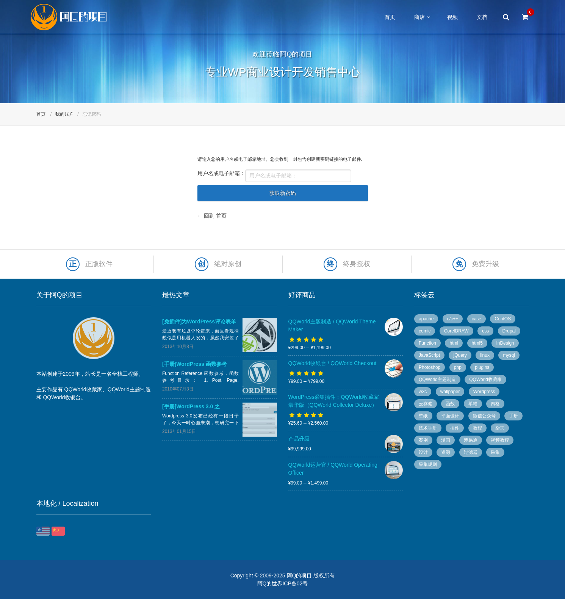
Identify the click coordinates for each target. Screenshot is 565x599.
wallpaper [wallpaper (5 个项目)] (450, 391)
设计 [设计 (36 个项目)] (423, 452)
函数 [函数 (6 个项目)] (450, 403)
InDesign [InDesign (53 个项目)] (505, 343)
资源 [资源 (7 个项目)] (445, 452)
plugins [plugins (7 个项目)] (482, 367)
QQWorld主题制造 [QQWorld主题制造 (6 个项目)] (437, 379)
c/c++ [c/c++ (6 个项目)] (452, 318)
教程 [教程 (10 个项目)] (477, 428)
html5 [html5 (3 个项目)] (477, 343)
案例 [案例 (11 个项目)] (423, 440)
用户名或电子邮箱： (221, 173)
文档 (482, 17)
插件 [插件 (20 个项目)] (454, 428)
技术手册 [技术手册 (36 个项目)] (428, 428)
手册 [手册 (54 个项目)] (513, 416)
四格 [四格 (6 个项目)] (495, 403)
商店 (419, 17)
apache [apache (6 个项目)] (426, 318)
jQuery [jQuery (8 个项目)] (459, 355)
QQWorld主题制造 (129, 389)
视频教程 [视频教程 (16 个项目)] (500, 440)
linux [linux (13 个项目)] (485, 355)
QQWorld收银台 (62, 397)
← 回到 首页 (212, 216)
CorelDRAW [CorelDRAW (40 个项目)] (456, 331)
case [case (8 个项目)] (476, 318)
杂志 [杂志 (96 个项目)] (499, 428)
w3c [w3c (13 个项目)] (423, 391)
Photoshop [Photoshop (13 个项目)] (429, 367)
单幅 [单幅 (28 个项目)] (472, 403)
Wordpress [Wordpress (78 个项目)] (484, 391)
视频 (452, 17)
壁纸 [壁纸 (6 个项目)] (423, 416)
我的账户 (64, 114)
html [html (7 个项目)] (453, 343)
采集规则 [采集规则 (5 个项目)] (428, 464)
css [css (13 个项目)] (485, 331)
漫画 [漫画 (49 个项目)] (445, 440)
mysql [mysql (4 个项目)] (509, 355)
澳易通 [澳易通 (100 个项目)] (470, 440)
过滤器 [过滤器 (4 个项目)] (470, 452)
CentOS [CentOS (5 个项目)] (503, 318)
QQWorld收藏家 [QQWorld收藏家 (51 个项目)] (485, 379)
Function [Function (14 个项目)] (427, 343)
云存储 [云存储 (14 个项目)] (425, 403)
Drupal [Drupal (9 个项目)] (509, 331)
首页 (390, 17)
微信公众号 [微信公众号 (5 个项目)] (484, 416)
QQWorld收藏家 (83, 389)
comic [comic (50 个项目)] (424, 331)
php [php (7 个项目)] (458, 367)
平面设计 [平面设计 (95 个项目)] (450, 416)
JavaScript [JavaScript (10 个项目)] (429, 355)
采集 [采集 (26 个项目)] (495, 452)
